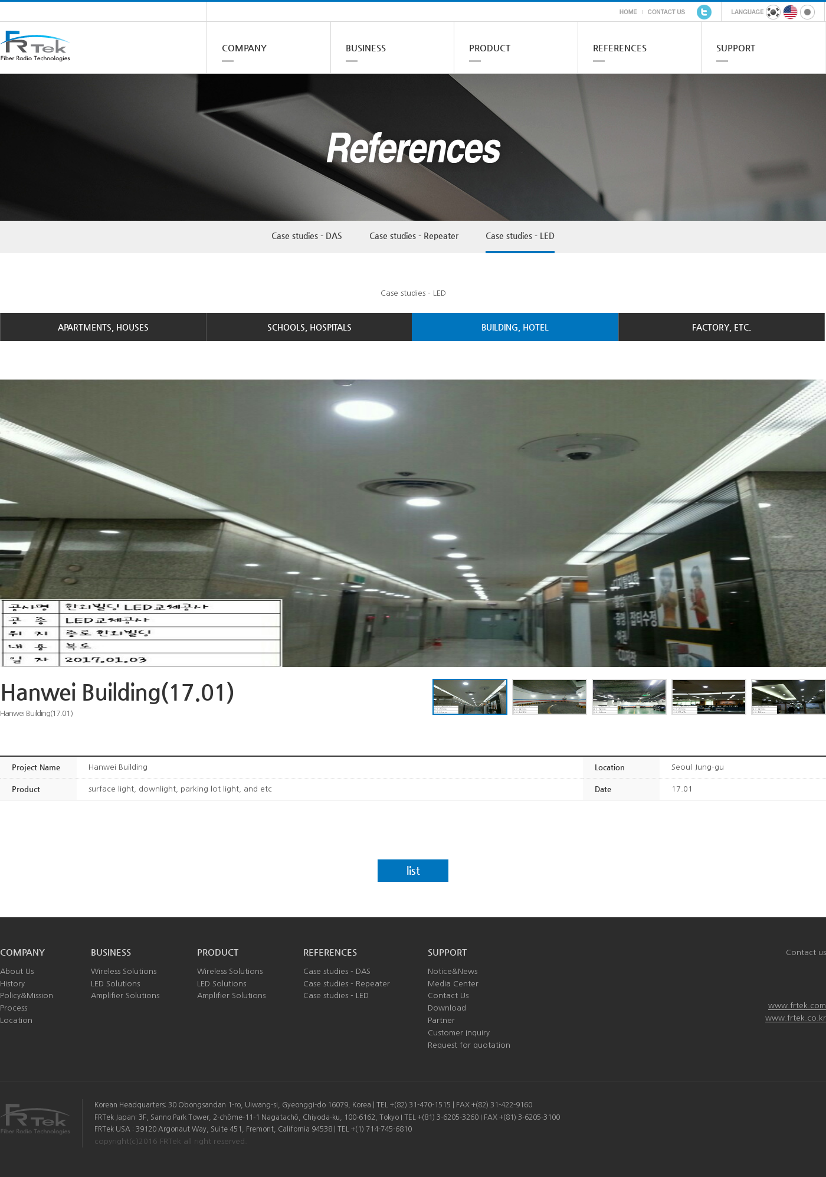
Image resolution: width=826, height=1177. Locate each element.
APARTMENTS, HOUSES (103, 327)
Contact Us (448, 995)
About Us (17, 971)
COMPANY (244, 47)
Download (447, 1008)
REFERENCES (620, 47)
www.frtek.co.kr (795, 1018)
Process (13, 1008)
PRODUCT (489, 47)
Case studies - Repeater (413, 235)
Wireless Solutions (123, 971)
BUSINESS (366, 47)
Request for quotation (469, 1045)
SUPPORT (735, 47)
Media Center (453, 984)
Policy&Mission (26, 995)
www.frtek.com (797, 1005)
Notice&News (452, 971)
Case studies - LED (520, 235)
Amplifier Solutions (125, 995)
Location (16, 1020)
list (413, 870)
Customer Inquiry (459, 1033)
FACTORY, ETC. (721, 327)
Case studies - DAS (306, 235)
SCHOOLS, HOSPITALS (309, 327)
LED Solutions (115, 984)
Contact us (806, 952)
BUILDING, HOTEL (515, 327)
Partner (441, 1020)
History (12, 984)
